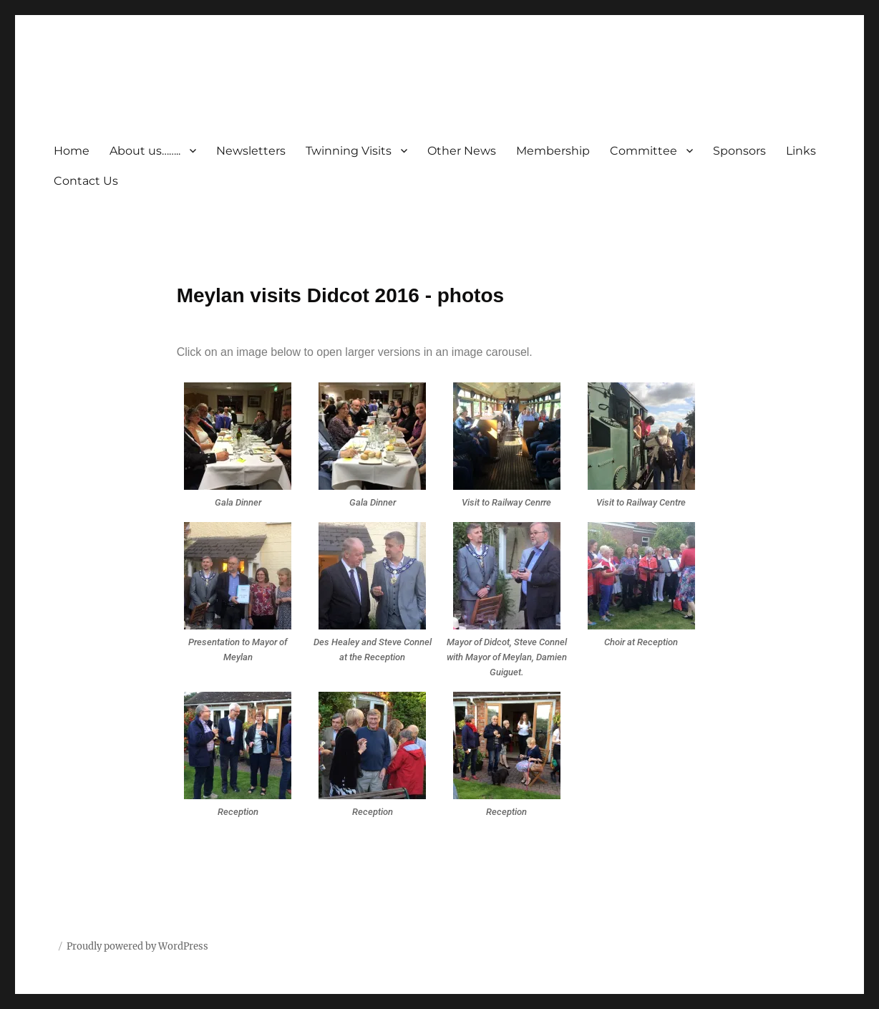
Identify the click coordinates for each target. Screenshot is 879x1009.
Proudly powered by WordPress (137, 946)
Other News (461, 151)
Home (71, 151)
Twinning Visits (349, 151)
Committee (643, 151)
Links (801, 151)
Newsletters (251, 151)
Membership (553, 151)
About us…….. (145, 151)
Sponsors (739, 151)
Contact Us (86, 181)
